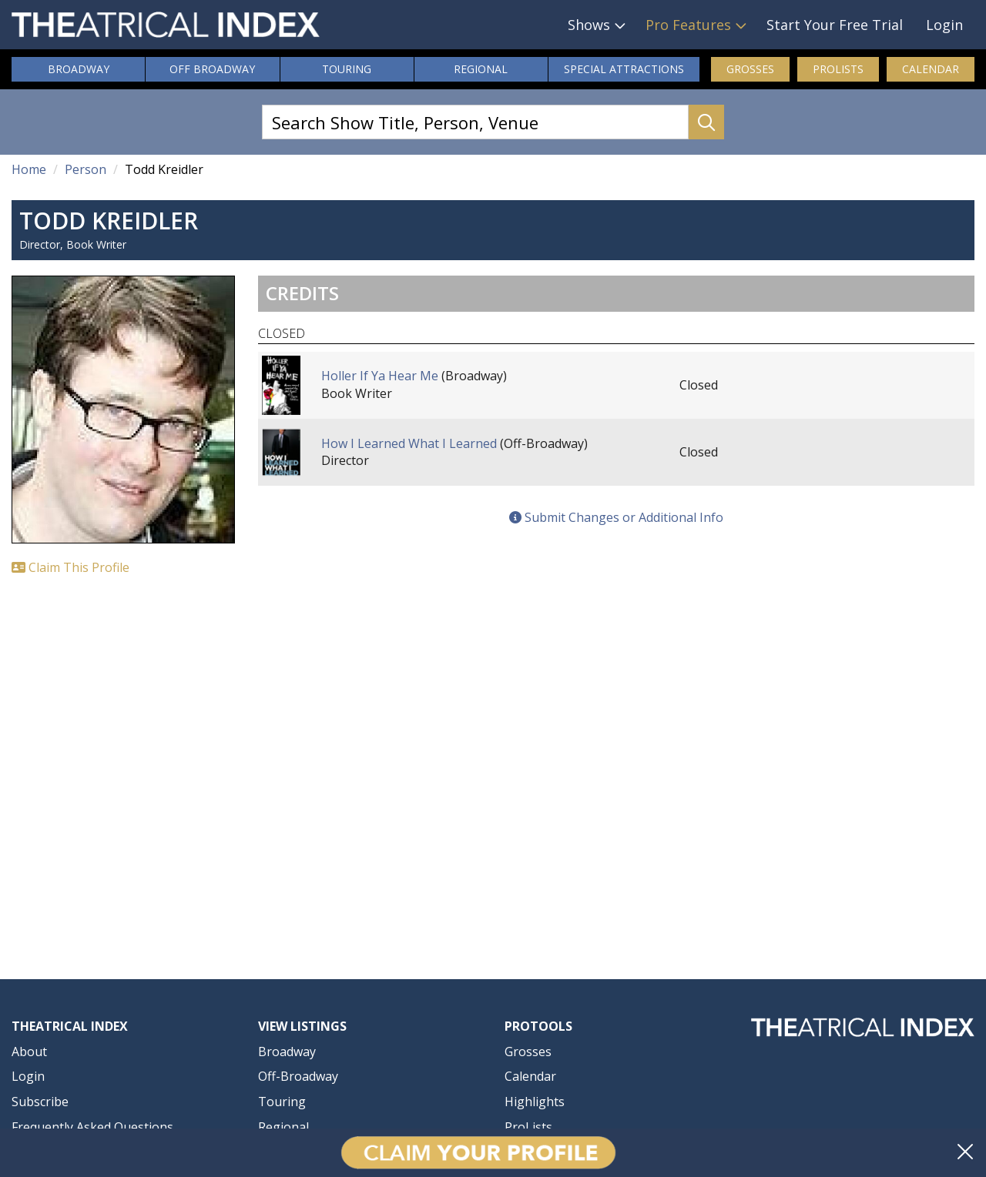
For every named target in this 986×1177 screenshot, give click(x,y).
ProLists (838, 69)
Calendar (930, 69)
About (29, 1051)
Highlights (535, 1101)
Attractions (624, 69)
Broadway (78, 69)
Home (29, 169)
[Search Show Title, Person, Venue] (475, 122)
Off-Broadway (298, 1076)
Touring (346, 69)
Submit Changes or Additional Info (616, 517)
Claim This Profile (70, 567)
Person (85, 169)
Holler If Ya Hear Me (379, 375)
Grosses (750, 69)
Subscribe (40, 1101)
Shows (589, 24)
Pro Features (688, 24)
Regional (481, 69)
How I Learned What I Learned (409, 443)
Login (944, 24)
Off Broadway (212, 69)
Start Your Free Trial (834, 24)
